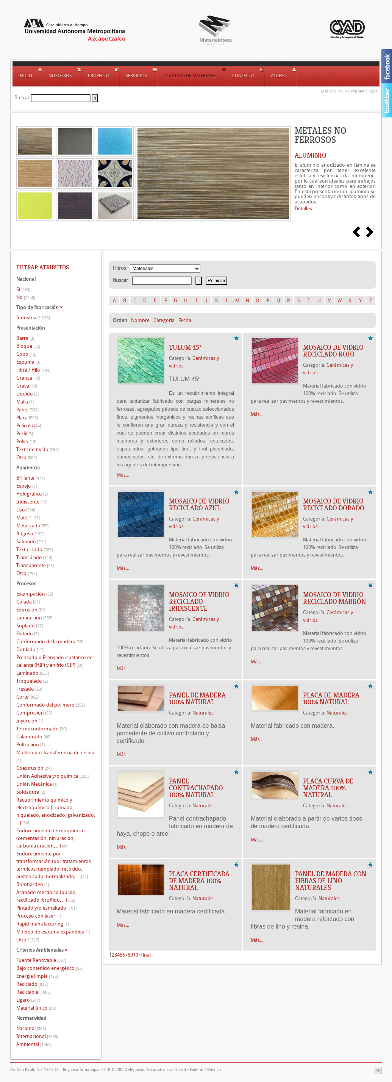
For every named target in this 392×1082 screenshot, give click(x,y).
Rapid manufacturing (42, 924)
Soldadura (30, 792)
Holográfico (32, 494)
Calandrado (33, 737)
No (25, 297)
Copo (26, 354)
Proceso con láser (38, 916)
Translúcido (34, 557)
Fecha (184, 320)
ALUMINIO (310, 155)
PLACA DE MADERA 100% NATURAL (331, 698)
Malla (25, 402)
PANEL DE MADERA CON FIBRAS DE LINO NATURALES (331, 881)
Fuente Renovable (41, 960)
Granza (28, 378)
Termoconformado (41, 729)
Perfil (24, 433)
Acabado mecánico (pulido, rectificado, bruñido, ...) (46, 896)
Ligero (28, 1000)
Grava (26, 386)
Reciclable (33, 992)
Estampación (34, 594)
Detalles (303, 208)
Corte (27, 697)
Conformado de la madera (49, 641)
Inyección (29, 721)
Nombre (140, 320)
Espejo (26, 486)
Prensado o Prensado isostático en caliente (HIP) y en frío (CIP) (54, 661)
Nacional (31, 1028)
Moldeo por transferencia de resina (55, 756)
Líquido (27, 394)
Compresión (34, 713)
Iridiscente (31, 502)
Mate (28, 518)
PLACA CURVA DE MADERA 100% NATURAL (328, 788)
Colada (28, 602)
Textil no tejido (37, 449)
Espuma (28, 362)
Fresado (29, 689)
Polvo (26, 441)
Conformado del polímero (50, 705)
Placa (27, 418)
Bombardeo (32, 884)
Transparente (35, 565)
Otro (26, 457)
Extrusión (30, 610)
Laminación (34, 618)
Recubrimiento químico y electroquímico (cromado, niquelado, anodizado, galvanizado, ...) (55, 811)
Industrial (33, 318)
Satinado (31, 541)
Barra (25, 338)
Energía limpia (37, 976)
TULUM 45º (185, 347)
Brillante (30, 478)
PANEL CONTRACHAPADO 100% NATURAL (196, 788)
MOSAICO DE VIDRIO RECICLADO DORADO (333, 504)
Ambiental (34, 1044)
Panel (27, 410)
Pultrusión (30, 744)
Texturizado (34, 549)
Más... (123, 475)
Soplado (29, 626)
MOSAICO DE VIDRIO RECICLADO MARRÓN (334, 598)
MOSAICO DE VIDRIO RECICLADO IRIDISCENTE (199, 602)
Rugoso (30, 533)
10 (135, 955)
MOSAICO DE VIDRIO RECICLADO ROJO (333, 350)
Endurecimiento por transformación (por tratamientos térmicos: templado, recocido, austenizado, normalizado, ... (53, 865)
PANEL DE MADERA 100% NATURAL (197, 698)
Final (146, 955)
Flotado (27, 633)
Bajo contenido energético (49, 968)
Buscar (22, 97)
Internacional (37, 1036)
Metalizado (32, 525)
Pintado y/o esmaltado (46, 908)
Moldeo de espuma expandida (53, 932)
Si (23, 289)
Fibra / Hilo (33, 370)
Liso (25, 510)
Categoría (164, 320)
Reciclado (32, 984)
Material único (36, 1008)
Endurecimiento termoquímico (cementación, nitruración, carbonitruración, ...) (50, 838)
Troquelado (32, 681)
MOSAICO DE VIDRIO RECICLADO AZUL (199, 504)
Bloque (28, 346)
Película (28, 425)
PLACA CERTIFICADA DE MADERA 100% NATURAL (199, 881)
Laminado (32, 673)
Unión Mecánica (37, 784)
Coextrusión (34, 768)
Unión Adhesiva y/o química (52, 776)
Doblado (30, 649)
